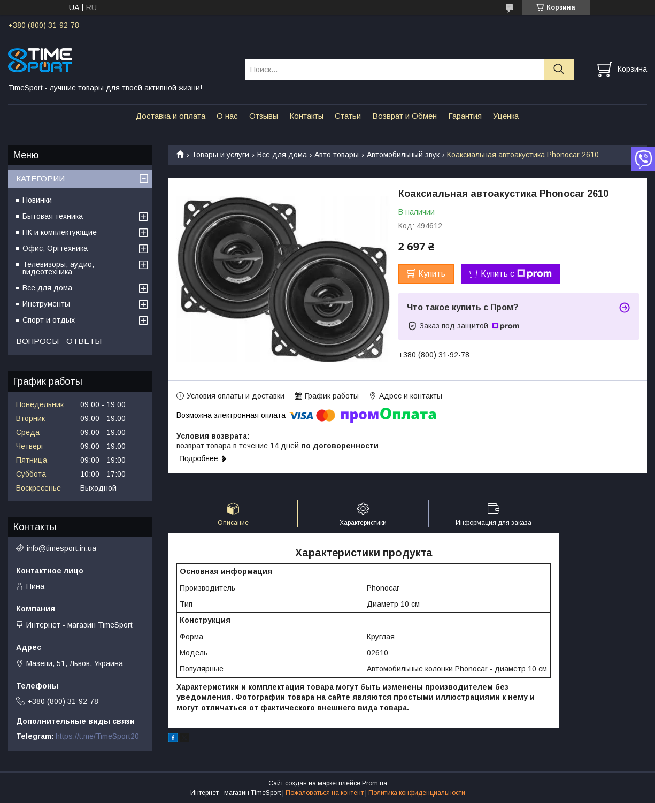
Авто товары (336, 154)
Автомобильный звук (403, 154)
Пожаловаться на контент (325, 793)
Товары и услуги (220, 154)
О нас (227, 115)
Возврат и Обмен (404, 115)
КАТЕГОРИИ (40, 178)
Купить (431, 273)
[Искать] (559, 69)
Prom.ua (374, 783)
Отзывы (263, 115)
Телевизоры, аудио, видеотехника (58, 268)
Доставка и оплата (170, 115)
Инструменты (46, 304)
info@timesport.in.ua (61, 548)
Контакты (306, 115)
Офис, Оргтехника (55, 248)
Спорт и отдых (48, 320)
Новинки (37, 200)
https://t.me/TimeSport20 (97, 736)
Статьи (348, 115)
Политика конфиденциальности (416, 793)
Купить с (516, 274)
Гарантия (465, 115)
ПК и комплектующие (59, 232)
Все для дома (282, 154)
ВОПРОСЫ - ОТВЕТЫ (59, 341)
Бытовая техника (52, 216)
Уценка (506, 115)
